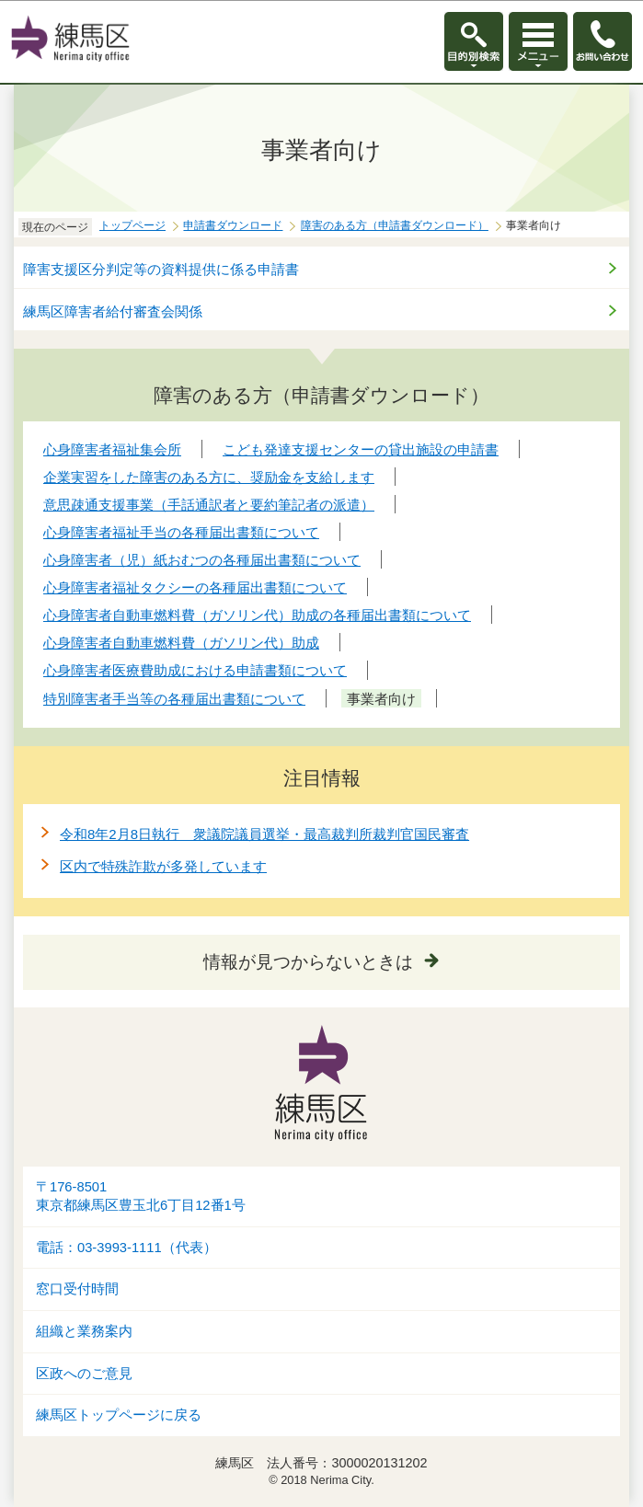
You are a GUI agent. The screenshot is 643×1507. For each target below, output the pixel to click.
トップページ (132, 225)
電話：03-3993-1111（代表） (126, 1247)
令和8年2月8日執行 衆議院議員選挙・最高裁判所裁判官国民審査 (264, 834)
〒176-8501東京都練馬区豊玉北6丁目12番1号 (141, 1196)
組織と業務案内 (84, 1331)
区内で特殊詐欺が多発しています (163, 866)
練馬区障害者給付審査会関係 (112, 311)
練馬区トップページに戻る (118, 1415)
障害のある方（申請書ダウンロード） (394, 225)
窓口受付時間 (77, 1289)
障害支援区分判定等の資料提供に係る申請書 (161, 269)
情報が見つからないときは (308, 962)
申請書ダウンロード (232, 225)
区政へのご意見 (84, 1373)
